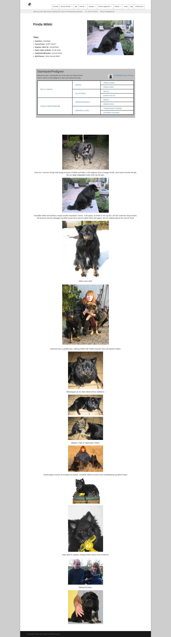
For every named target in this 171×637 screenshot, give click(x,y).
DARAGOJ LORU (82, 110)
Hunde (81, 6)
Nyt (76, 6)
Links (126, 6)
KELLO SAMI (45, 89)
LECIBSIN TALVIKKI (111, 113)
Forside (55, 6)
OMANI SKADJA (82, 102)
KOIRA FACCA (109, 96)
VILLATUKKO (80, 93)
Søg (131, 6)
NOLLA (106, 91)
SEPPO (78, 85)
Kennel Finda (65, 6)
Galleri (117, 6)
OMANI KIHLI (108, 104)
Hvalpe (91, 6)
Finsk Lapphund (104, 6)
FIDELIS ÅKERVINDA (49, 106)
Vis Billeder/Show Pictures (124, 75)
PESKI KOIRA (109, 83)
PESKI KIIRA (108, 87)
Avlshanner (139, 6)
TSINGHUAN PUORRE (112, 108)
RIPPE (106, 100)
